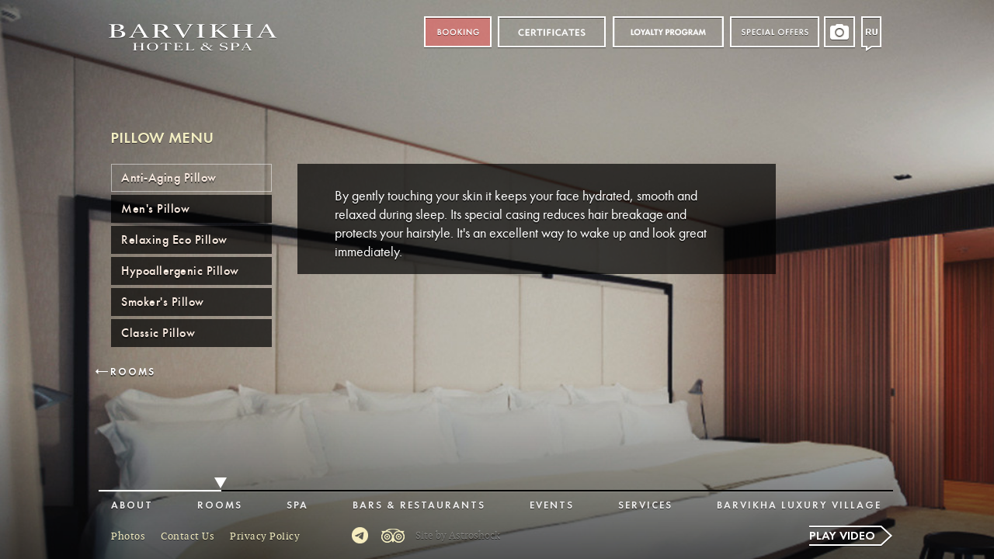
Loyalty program (668, 32)
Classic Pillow (158, 333)
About (132, 506)
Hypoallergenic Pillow (180, 271)
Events (552, 506)
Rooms (133, 372)
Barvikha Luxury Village (799, 506)
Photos (128, 536)
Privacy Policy (265, 536)
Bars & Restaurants (419, 506)
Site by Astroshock (457, 535)
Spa (297, 506)
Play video (842, 536)
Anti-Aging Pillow (169, 178)
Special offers (774, 32)
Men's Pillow (155, 209)
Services (645, 506)
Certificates (552, 32)
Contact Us (187, 536)
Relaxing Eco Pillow (174, 240)
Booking (458, 32)
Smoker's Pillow (162, 302)
